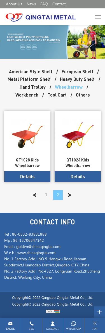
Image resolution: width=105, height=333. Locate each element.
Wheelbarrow (69, 87)
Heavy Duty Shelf (77, 79)
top (94, 328)
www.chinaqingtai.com (36, 252)
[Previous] (34, 195)
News (31, 4)
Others (83, 94)
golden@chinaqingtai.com (38, 246)
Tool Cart (57, 94)
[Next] (69, 195)
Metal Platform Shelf (29, 79)
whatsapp (73, 328)
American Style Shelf (30, 71)
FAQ (44, 4)
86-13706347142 (28, 240)
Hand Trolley (33, 87)
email (10, 328)
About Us (14, 4)
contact (52, 328)
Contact (59, 4)
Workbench (26, 94)
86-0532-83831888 (29, 234)
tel (31, 328)
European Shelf (77, 71)
